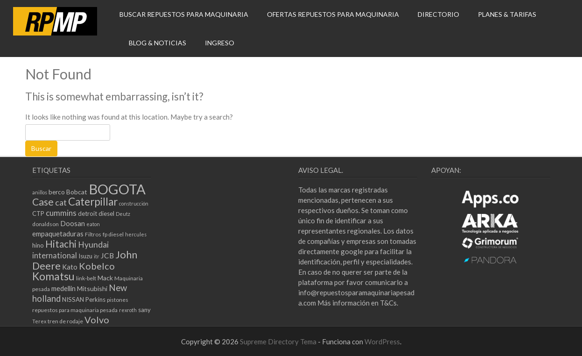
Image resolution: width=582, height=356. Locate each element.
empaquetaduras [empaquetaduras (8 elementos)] (58, 233)
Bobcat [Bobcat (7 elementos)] (76, 192)
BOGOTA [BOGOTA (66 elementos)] (117, 189)
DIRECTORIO (438, 14)
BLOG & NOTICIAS (157, 43)
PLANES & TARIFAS (507, 14)
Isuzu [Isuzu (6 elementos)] (85, 256)
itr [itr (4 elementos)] (96, 256)
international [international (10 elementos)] (54, 255)
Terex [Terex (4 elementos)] (39, 321)
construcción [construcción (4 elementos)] (133, 203)
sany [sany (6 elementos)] (144, 309)
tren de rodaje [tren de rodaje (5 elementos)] (65, 321)
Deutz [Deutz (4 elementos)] (123, 214)
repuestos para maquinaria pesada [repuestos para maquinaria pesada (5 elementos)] (75, 309)
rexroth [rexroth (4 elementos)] (128, 310)
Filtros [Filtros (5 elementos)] (93, 234)
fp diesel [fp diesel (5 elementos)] (113, 234)
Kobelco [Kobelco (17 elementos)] (97, 265)
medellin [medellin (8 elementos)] (63, 288)
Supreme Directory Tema (279, 341)
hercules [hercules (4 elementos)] (136, 234)
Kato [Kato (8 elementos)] (69, 267)
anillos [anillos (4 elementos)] (39, 192)
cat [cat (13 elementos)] (61, 202)
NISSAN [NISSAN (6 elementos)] (73, 299)
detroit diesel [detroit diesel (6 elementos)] (96, 213)
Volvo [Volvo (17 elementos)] (96, 319)
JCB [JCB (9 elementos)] (107, 255)
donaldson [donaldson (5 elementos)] (45, 224)
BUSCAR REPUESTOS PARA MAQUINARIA (183, 14)
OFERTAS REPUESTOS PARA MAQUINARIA (333, 14)
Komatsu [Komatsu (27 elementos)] (53, 276)
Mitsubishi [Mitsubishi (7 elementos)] (92, 288)
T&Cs (388, 303)
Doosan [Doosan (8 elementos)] (72, 223)
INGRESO (219, 43)
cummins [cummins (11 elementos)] (61, 213)
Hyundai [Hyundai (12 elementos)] (93, 244)
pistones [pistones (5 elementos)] (117, 299)
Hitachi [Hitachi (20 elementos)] (61, 243)
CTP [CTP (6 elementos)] (38, 213)
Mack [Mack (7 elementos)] (105, 278)
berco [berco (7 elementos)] (57, 192)
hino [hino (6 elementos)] (38, 245)
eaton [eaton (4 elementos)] (93, 224)
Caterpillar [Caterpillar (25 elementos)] (93, 201)
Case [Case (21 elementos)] (43, 202)
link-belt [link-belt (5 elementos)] (86, 278)
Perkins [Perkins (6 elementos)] (95, 299)
